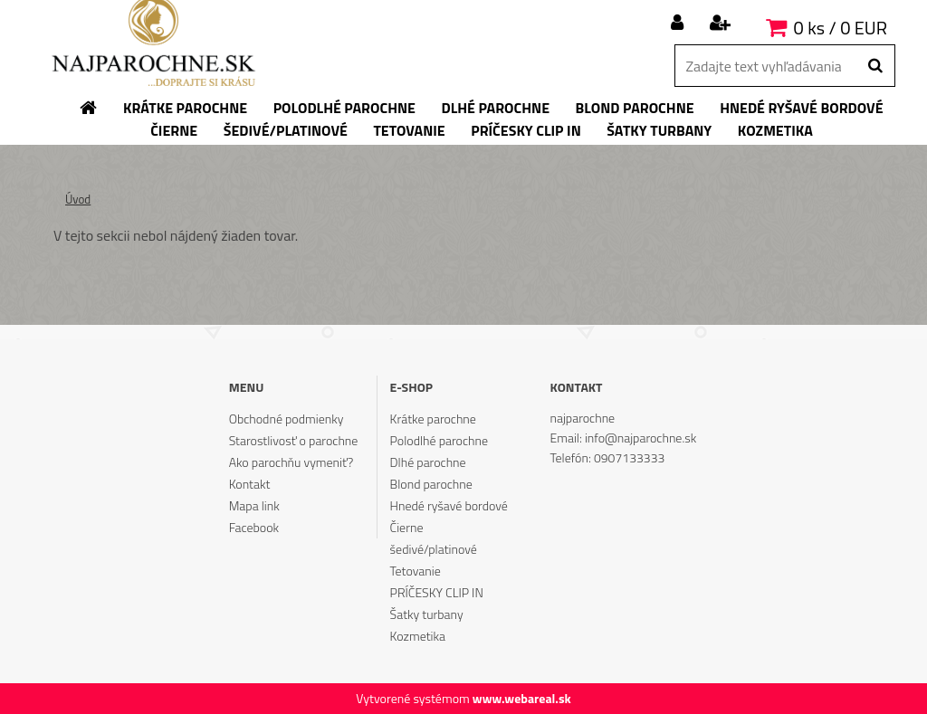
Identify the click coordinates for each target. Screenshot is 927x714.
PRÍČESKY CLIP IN (436, 592)
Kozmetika (417, 635)
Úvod (78, 199)
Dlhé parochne (428, 461)
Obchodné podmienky (286, 418)
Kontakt (250, 483)
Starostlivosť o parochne (293, 440)
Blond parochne (431, 483)
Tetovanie (415, 570)
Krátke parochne (433, 418)
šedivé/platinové (433, 548)
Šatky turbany (427, 614)
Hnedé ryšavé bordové (449, 505)
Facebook (254, 527)
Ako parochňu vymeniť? (291, 461)
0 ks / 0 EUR (840, 28)
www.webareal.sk (522, 698)
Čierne (407, 527)
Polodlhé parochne (439, 440)
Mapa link (254, 505)
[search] (875, 66)
